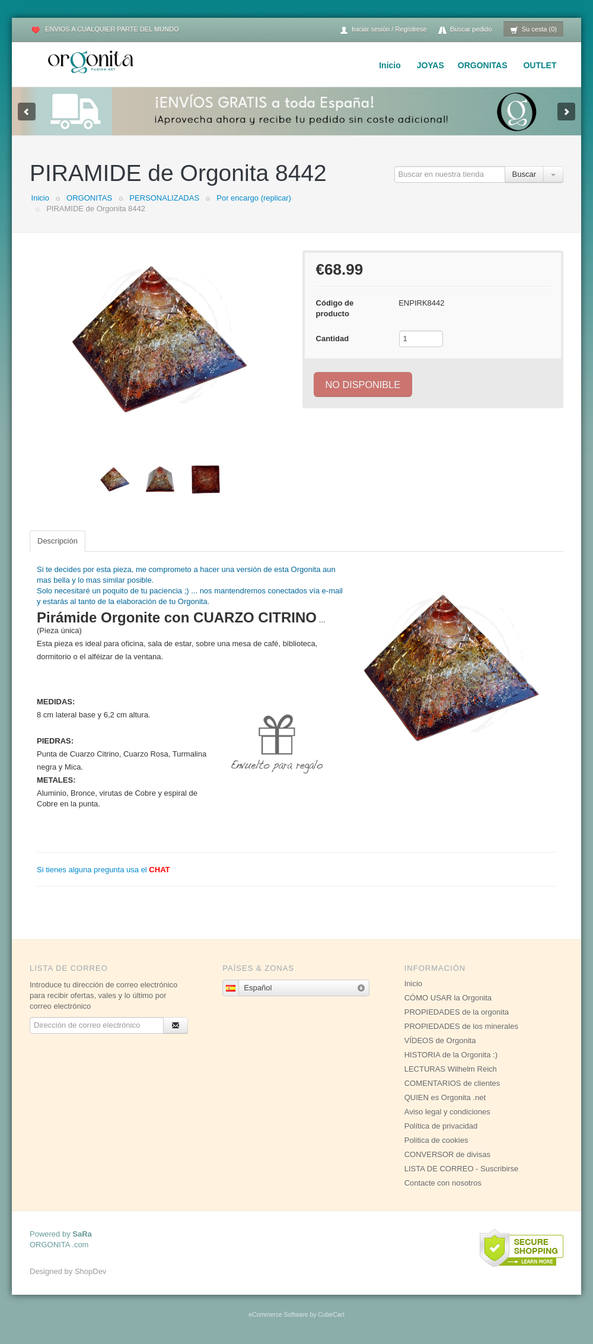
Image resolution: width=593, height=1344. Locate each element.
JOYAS (430, 65)
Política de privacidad (441, 1125)
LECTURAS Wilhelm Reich (450, 1069)
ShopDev (90, 1271)
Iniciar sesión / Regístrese (383, 30)
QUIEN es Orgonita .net (445, 1097)
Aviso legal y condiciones (447, 1111)
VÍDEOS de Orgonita (440, 1040)
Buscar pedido (465, 30)
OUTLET (539, 65)
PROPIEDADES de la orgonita (456, 1012)
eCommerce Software (278, 1314)
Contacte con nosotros (443, 1182)
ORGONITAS (483, 65)
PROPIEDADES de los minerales (461, 1026)
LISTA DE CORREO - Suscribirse (461, 1168)
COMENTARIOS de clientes (452, 1083)
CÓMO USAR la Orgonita (448, 997)
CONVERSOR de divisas (447, 1154)
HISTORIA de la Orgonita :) (451, 1054)
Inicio (390, 65)
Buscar (524, 174)
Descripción (57, 540)
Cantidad (332, 338)
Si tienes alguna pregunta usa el (103, 869)
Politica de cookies (436, 1140)
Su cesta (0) (533, 30)
